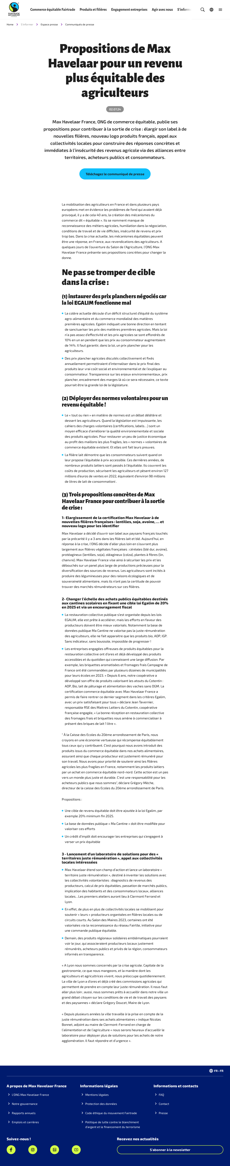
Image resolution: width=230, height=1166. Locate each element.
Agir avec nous (162, 9)
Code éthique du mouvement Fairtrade (111, 1113)
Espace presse (49, 24)
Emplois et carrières (25, 1122)
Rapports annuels (24, 1113)
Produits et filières (93, 9)
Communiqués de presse (79, 24)
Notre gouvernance (25, 1103)
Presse (163, 1113)
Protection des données (101, 1103)
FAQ (161, 1094)
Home (10, 24)
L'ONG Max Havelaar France (30, 1094)
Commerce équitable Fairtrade (52, 9)
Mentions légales (97, 1094)
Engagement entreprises (129, 9)
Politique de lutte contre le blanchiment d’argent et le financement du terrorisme (112, 1124)
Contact (164, 1103)
